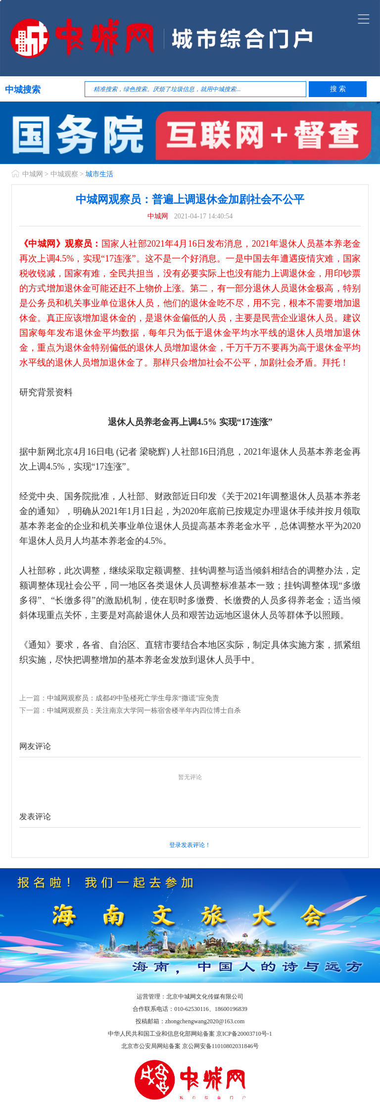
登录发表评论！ (190, 845)
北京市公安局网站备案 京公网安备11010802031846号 (190, 1046)
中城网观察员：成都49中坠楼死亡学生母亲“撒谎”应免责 (133, 698)
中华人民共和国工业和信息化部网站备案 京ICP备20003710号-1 (190, 1033)
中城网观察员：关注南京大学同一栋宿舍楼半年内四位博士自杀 (144, 710)
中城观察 (64, 174)
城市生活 (99, 174)
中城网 (32, 174)
